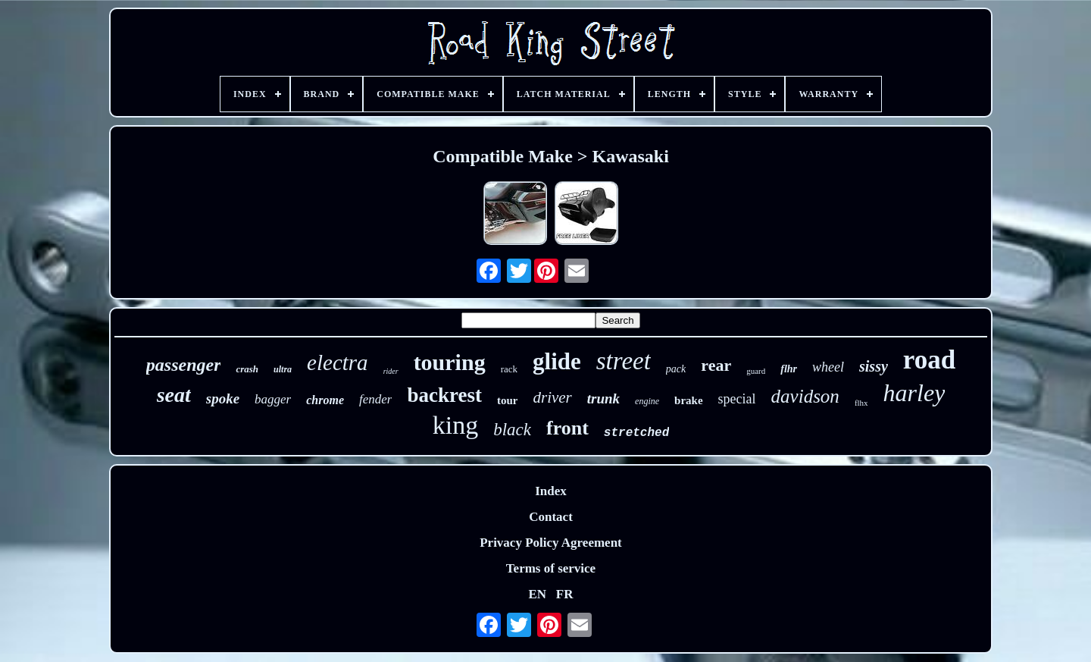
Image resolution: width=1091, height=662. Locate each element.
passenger (183, 365)
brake (688, 400)
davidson (805, 396)
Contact (551, 517)
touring (450, 362)
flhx (861, 402)
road (929, 360)
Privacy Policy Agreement (551, 542)
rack (509, 369)
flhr (788, 369)
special (737, 398)
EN (537, 594)
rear (716, 365)
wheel (828, 367)
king (455, 425)
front (567, 428)
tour (507, 400)
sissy (873, 366)
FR (565, 594)
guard (755, 370)
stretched (636, 433)
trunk (603, 398)
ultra (283, 369)
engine (647, 401)
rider (391, 371)
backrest (444, 395)
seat (174, 394)
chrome (325, 400)
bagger (273, 399)
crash (247, 369)
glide (557, 361)
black (512, 429)
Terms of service (551, 568)
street (623, 361)
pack (676, 369)
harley (914, 392)
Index (551, 491)
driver (552, 397)
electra (337, 362)
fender (375, 399)
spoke (222, 398)
